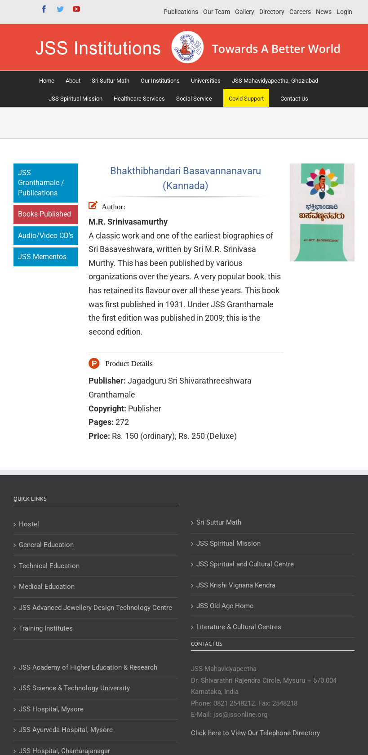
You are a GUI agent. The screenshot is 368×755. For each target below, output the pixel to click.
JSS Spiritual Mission (228, 543)
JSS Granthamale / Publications (41, 182)
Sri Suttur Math (218, 522)
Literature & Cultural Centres (238, 627)
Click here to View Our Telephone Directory (255, 733)
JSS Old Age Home (224, 606)
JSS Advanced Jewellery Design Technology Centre (95, 608)
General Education (46, 545)
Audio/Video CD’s (45, 235)
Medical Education (47, 587)
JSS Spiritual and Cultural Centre (245, 564)
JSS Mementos (42, 256)
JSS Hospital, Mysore (51, 709)
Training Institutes (46, 628)
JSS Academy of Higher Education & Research (88, 667)
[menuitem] (180, 12)
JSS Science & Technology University (74, 688)
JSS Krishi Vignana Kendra (235, 585)
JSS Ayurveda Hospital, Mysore (66, 730)
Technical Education (49, 566)
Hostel (29, 524)
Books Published (44, 214)
